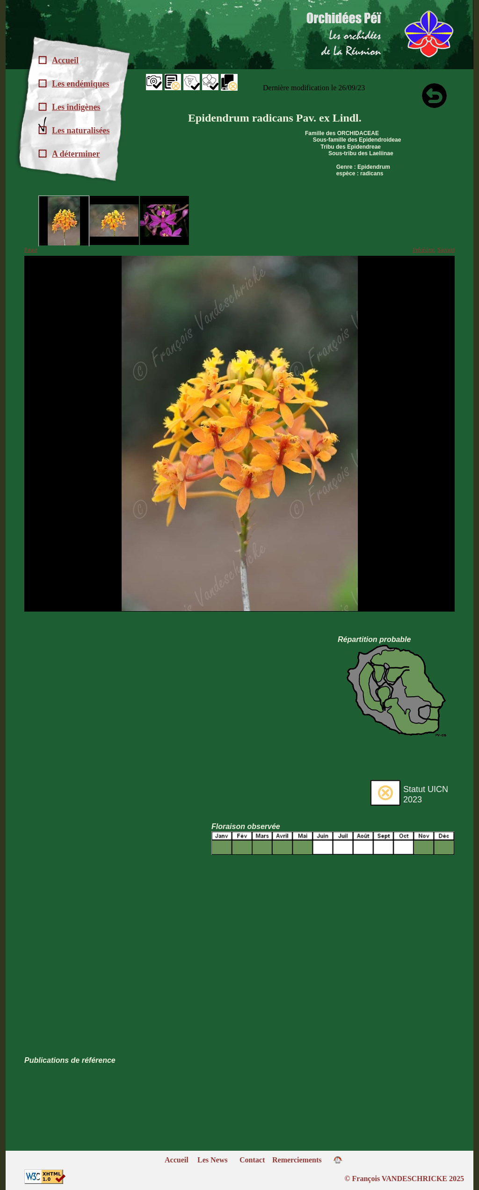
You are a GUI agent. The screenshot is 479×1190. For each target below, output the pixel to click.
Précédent (424, 249)
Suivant (446, 249)
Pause (30, 249)
